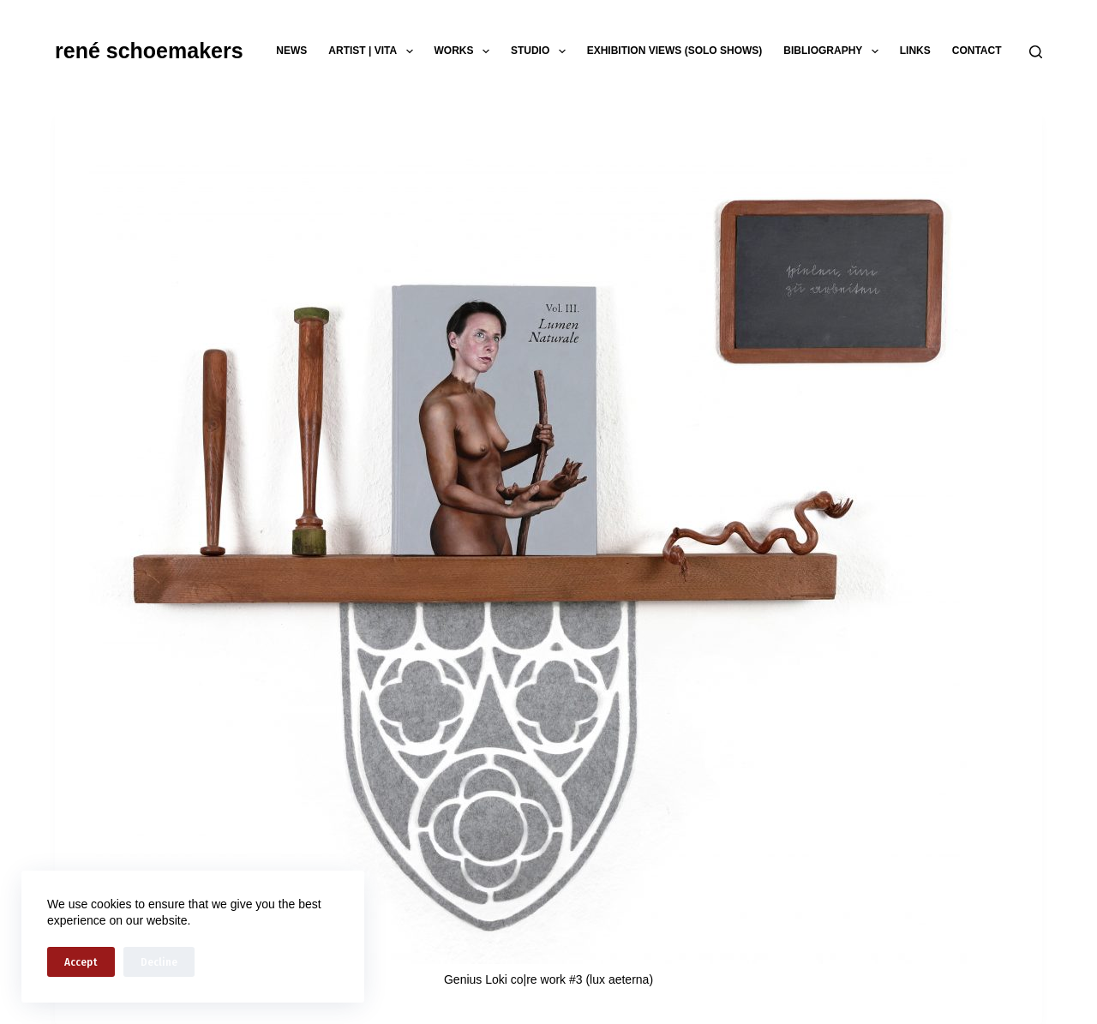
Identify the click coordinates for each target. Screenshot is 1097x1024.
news (291, 51)
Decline (159, 961)
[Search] (1035, 51)
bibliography (833, 51)
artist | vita (373, 51)
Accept (81, 961)
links (915, 51)
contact (977, 51)
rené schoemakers (149, 51)
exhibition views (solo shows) (675, 51)
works (465, 51)
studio (541, 51)
